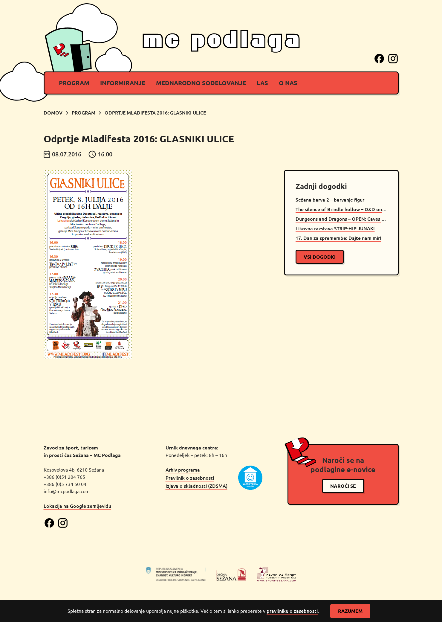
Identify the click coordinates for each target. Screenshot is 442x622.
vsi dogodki (320, 257)
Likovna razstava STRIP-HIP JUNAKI (335, 228)
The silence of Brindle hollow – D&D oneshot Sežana (341, 209)
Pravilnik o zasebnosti (190, 477)
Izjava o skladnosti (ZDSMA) (196, 485)
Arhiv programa (183, 469)
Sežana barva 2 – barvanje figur (330, 199)
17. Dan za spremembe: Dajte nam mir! (338, 237)
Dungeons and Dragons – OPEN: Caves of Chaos (341, 218)
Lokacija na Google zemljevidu (77, 505)
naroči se (343, 486)
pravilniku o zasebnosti (292, 610)
